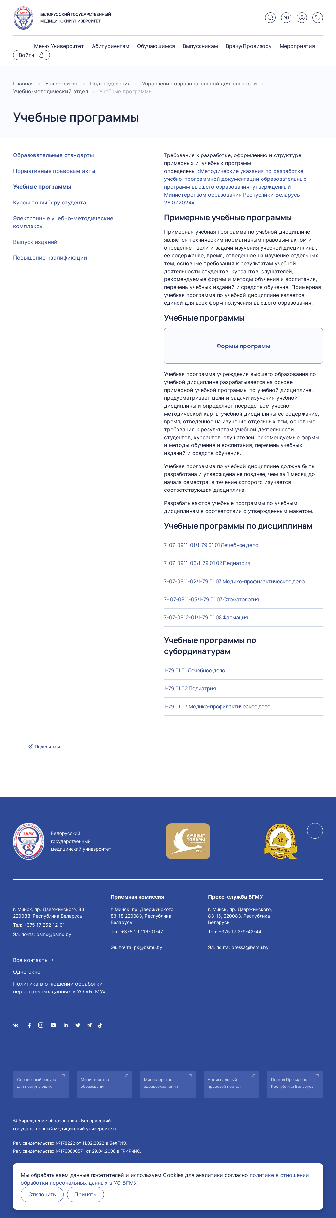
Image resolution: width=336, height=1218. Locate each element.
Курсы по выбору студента (49, 202)
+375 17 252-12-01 (44, 925)
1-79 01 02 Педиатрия (190, 688)
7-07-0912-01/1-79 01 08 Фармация (206, 617)
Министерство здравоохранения (161, 1083)
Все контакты (31, 960)
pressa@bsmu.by (250, 947)
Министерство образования (95, 1083)
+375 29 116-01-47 (142, 931)
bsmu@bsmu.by (53, 934)
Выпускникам (200, 46)
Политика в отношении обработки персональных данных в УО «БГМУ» (59, 987)
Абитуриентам (110, 46)
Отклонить (43, 1194)
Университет (67, 46)
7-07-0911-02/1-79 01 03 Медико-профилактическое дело (234, 581)
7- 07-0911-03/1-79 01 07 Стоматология (211, 599)
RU (286, 17)
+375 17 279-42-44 (240, 931)
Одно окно (27, 971)
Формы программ (244, 346)
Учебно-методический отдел (50, 91)
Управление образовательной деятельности (199, 83)
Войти (26, 55)
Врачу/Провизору (249, 46)
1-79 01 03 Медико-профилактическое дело (217, 706)
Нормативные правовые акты (54, 171)
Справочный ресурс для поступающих (36, 1083)
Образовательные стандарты (53, 155)
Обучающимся (156, 46)
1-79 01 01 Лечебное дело (194, 670)
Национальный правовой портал (224, 1083)
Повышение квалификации (50, 257)
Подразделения (110, 83)
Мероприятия (297, 46)
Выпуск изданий (35, 242)
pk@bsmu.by (148, 947)
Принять (87, 1194)
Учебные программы (42, 186)
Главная (23, 83)
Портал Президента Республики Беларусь (292, 1083)
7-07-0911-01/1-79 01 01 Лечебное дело (211, 545)
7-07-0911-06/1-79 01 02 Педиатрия (207, 563)
